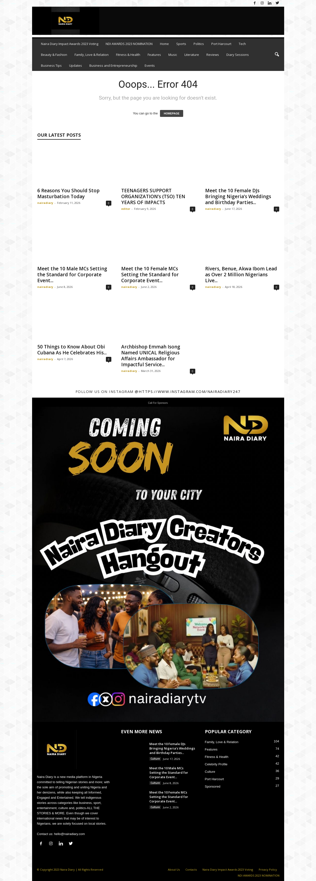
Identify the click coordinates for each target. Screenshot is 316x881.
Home (164, 44)
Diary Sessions (237, 54)
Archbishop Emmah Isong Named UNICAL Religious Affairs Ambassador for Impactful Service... (150, 356)
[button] (276, 54)
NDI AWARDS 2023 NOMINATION (129, 44)
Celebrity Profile (216, 764)
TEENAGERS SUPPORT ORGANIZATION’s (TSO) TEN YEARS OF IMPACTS (153, 196)
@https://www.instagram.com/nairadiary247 (187, 391)
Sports (181, 44)
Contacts (191, 869)
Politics (199, 44)
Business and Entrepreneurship (113, 65)
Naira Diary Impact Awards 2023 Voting (69, 44)
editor (125, 209)
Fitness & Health (128, 54)
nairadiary (45, 203)
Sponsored (212, 786)
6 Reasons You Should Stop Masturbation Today (68, 193)
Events (150, 65)
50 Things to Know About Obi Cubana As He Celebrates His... (72, 350)
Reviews (212, 54)
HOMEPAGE (171, 113)
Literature (191, 54)
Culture (155, 758)
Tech (242, 44)
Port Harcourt (221, 44)
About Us (174, 869)
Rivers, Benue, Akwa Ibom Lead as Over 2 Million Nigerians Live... (241, 274)
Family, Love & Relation (92, 54)
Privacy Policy (268, 869)
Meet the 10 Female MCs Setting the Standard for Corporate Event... (150, 274)
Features (154, 54)
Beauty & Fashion (54, 54)
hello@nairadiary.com (69, 834)
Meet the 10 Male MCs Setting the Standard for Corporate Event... (72, 274)
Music (172, 54)
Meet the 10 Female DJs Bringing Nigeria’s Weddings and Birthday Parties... (238, 196)
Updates (75, 65)
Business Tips (51, 65)
